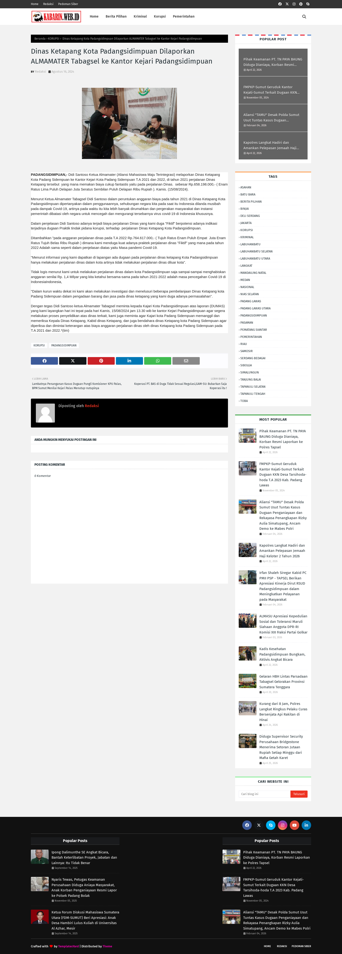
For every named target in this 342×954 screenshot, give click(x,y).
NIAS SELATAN (249, 294)
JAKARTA (246, 223)
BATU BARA (247, 194)
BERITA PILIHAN (251, 201)
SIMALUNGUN (249, 372)
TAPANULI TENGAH (252, 394)
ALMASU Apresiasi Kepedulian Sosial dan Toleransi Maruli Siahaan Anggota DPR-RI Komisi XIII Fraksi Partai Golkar (283, 624)
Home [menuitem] (94, 16)
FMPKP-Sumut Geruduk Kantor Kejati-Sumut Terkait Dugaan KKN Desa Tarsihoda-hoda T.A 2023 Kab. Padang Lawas (271, 90)
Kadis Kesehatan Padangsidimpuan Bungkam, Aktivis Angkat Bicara (282, 654)
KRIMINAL (247, 237)
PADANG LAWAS (250, 301)
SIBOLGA (246, 365)
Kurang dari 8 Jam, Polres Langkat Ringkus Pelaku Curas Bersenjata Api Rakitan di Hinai (283, 712)
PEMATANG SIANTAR (253, 329)
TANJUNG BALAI (250, 379)
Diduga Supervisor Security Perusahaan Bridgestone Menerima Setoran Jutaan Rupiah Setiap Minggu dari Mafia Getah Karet (281, 747)
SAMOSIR (246, 351)
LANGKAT (246, 265)
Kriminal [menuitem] (140, 16)
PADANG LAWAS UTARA (255, 308)
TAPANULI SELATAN (253, 386)
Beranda (40, 38)
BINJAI (244, 208)
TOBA (244, 401)
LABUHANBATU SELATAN (256, 251)
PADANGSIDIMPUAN (63, 345)
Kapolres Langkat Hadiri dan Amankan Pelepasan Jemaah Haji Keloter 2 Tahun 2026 (269, 145)
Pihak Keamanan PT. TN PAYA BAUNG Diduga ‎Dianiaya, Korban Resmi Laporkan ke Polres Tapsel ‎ (272, 62)
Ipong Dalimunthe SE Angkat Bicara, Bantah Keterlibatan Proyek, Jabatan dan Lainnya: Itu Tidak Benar (84, 857)
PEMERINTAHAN (251, 337)
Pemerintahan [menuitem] (184, 16)
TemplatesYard (68, 946)
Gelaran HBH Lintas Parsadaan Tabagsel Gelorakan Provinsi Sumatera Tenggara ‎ (283, 681)
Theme (107, 946)
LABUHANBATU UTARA (255, 258)
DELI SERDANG (250, 216)
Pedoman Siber (68, 4)
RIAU (243, 344)
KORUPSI (53, 38)
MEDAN (245, 280)
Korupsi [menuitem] (160, 16)
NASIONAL (247, 287)
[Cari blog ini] (264, 794)
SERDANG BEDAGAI (253, 358)
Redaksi (48, 4)
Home (34, 4)
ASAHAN (245, 187)
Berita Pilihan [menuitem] (116, 16)
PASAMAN (246, 322)
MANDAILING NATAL (253, 273)
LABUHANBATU (250, 244)
